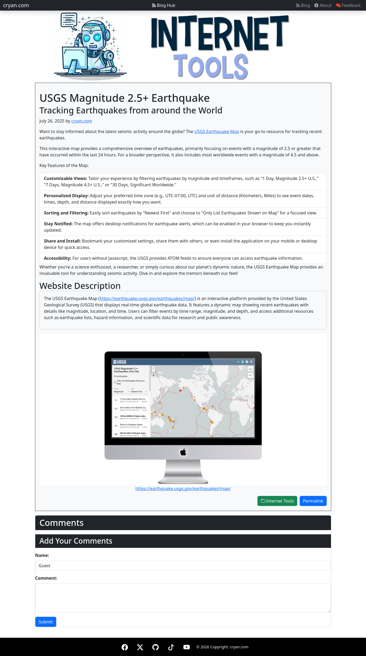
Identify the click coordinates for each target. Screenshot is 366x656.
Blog (303, 5)
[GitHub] (155, 646)
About (323, 5)
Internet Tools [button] (277, 501)
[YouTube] (186, 646)
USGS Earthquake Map (216, 131)
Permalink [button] (313, 501)
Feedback (348, 5)
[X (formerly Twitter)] (140, 646)
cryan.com (16, 5)
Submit (46, 622)
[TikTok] (171, 646)
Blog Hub (163, 5)
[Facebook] (125, 646)
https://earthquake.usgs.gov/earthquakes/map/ (147, 298)
